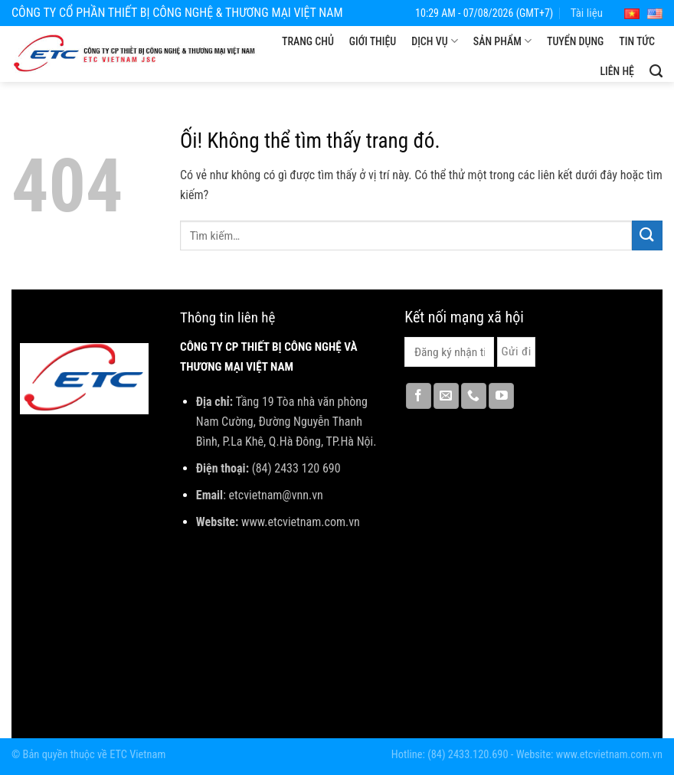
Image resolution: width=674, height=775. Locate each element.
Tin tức (637, 41)
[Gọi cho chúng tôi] (473, 396)
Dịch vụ (434, 41)
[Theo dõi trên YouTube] (501, 396)
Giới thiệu (372, 41)
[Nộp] (647, 235)
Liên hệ (617, 71)
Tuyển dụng (575, 41)
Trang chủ (308, 41)
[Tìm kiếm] (656, 71)
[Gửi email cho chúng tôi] (446, 396)
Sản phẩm (502, 41)
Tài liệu (587, 13)
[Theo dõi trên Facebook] (418, 396)
